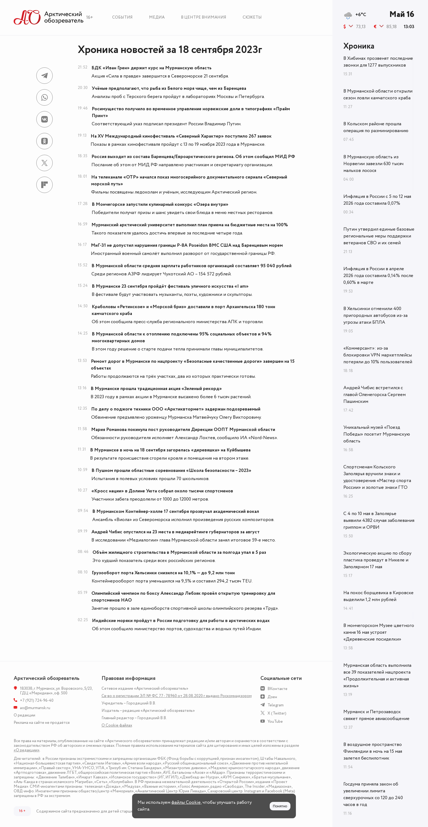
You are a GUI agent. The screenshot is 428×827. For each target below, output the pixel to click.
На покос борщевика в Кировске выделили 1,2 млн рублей (378, 596)
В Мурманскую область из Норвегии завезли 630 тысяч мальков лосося (373, 164)
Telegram (276, 705)
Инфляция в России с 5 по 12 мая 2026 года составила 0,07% (377, 200)
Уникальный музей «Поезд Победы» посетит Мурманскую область (376, 434)
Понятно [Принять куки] (280, 806)
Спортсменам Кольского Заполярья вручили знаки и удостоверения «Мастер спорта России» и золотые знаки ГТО (377, 477)
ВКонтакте (277, 688)
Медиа (157, 17)
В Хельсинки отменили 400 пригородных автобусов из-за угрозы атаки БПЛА (375, 315)
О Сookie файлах (117, 725)
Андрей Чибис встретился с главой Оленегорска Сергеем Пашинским (374, 395)
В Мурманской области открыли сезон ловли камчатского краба (377, 94)
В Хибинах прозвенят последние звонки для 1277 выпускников (378, 62)
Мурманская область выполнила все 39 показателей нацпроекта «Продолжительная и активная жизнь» (377, 675)
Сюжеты (252, 17)
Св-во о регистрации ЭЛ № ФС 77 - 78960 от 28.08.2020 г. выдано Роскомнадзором (177, 696)
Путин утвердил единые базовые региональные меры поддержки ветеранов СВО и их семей (378, 236)
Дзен (272, 697)
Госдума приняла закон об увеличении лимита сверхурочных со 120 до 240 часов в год (373, 794)
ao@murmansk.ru (35, 708)
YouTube (275, 721)
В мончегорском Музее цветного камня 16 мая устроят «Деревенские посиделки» (378, 632)
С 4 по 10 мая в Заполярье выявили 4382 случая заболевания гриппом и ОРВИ (378, 520)
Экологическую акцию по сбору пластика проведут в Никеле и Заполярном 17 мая (377, 560)
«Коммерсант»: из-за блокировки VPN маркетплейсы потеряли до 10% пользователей (377, 355)
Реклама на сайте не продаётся (42, 722)
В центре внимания (203, 17)
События (122, 17)
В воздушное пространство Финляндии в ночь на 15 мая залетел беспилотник (372, 751)
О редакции (24, 715)
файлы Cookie (186, 802)
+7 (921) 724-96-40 (37, 700)
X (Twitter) (277, 713)
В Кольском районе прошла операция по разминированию (375, 127)
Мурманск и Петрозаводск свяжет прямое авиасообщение (376, 715)
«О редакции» (27, 750)
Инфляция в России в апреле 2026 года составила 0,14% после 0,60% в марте (378, 276)
